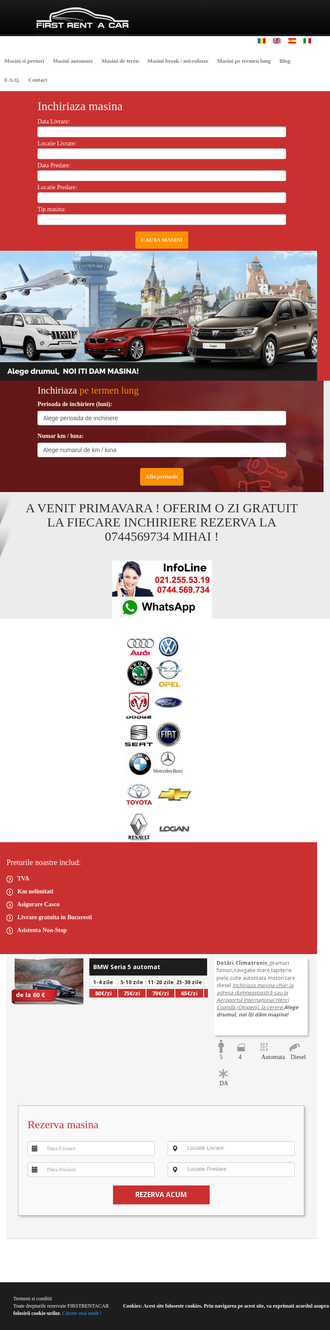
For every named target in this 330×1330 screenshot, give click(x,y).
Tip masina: (51, 209)
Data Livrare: (53, 121)
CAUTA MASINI (161, 240)
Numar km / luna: (60, 436)
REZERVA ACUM (161, 1194)
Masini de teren (119, 61)
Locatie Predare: (57, 187)
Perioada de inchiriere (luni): (74, 404)
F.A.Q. (12, 80)
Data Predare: (53, 165)
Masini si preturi (24, 61)
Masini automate (73, 61)
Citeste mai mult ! (81, 1313)
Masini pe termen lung (244, 61)
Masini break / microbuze (177, 61)
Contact (37, 80)
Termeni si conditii (32, 1299)
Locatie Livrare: (56, 143)
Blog (284, 61)
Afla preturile (162, 476)
